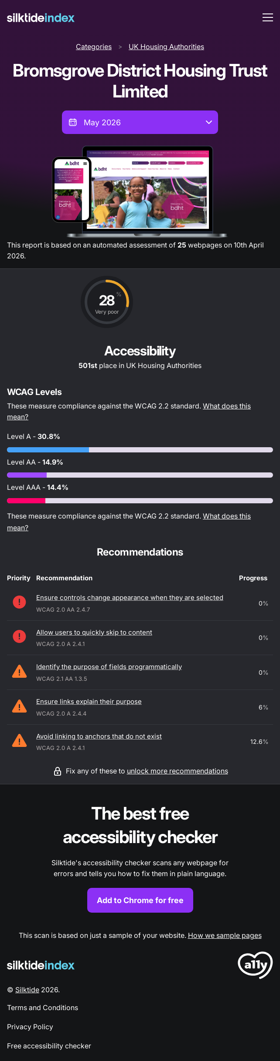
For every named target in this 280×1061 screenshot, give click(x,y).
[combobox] (140, 122)
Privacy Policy (30, 1026)
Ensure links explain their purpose (89, 701)
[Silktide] (41, 17)
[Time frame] (140, 122)
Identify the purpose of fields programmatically (109, 667)
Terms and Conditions (42, 1007)
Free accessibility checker (49, 1045)
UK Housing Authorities (166, 46)
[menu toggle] (267, 17)
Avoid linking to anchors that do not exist (99, 736)
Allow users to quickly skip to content (94, 632)
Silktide (27, 989)
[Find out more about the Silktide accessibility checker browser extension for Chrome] (140, 857)
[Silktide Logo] (41, 965)
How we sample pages (225, 935)
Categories (94, 46)
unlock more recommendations (177, 770)
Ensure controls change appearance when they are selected (129, 597)
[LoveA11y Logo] (255, 966)
